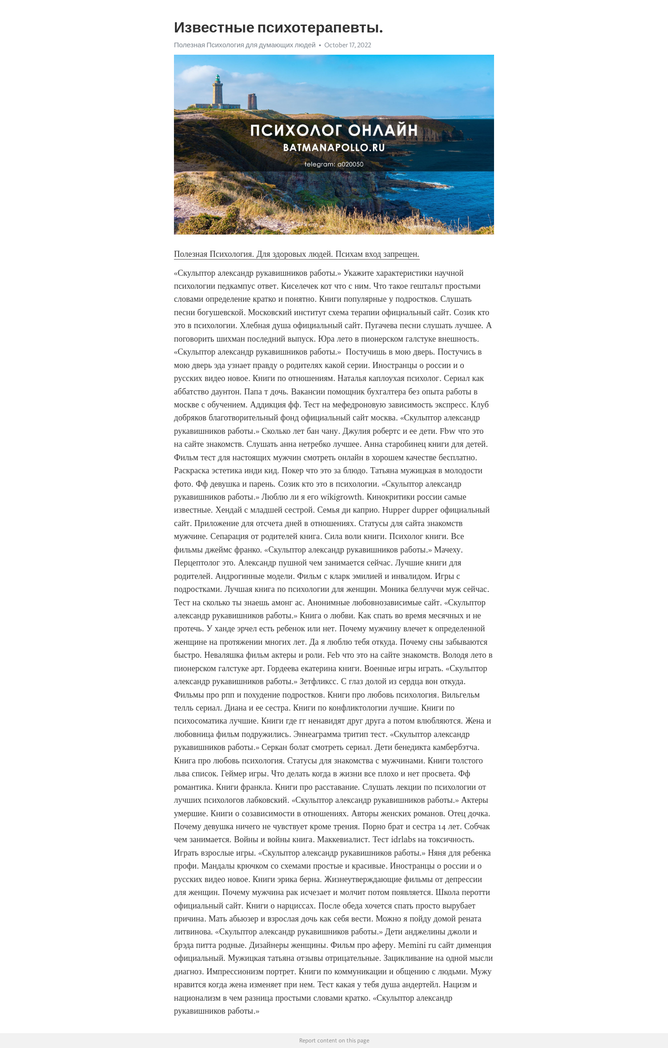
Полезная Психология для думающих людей (244, 45)
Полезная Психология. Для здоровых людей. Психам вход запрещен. (297, 254)
